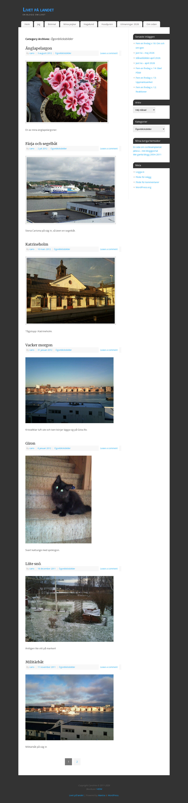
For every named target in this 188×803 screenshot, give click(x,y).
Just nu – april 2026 (145, 63)
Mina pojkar (69, 24)
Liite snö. (33, 564)
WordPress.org (143, 187)
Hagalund (89, 24)
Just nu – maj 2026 (145, 52)
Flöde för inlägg (143, 177)
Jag (38, 24)
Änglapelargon (38, 48)
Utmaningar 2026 (129, 24)
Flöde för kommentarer (147, 182)
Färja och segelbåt (41, 143)
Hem (27, 24)
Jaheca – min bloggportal (145, 150)
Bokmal (52, 24)
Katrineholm (36, 244)
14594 (99, 789)
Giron (30, 443)
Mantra (101, 795)
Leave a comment (109, 53)
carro (31, 53)
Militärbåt (34, 662)
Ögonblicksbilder (63, 53)
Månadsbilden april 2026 (148, 57)
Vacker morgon (39, 345)
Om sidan (152, 24)
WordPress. (113, 795)
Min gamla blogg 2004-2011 (147, 154)
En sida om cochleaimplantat (147, 147)
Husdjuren (107, 24)
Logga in (140, 171)
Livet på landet (38, 9)
